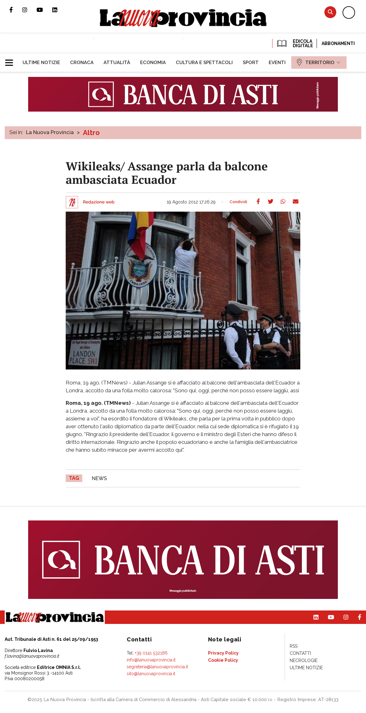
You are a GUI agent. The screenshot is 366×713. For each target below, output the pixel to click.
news (99, 478)
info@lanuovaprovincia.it (151, 659)
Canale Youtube (44, 10)
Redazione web (98, 202)
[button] (11, 60)
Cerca (330, 12)
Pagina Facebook (15, 10)
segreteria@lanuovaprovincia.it (157, 666)
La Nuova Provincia (50, 132)
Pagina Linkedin (59, 10)
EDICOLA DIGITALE (294, 43)
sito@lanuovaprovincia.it (151, 673)
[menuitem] (41, 62)
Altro (91, 132)
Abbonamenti (338, 43)
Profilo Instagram (29, 10)
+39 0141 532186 (151, 652)
